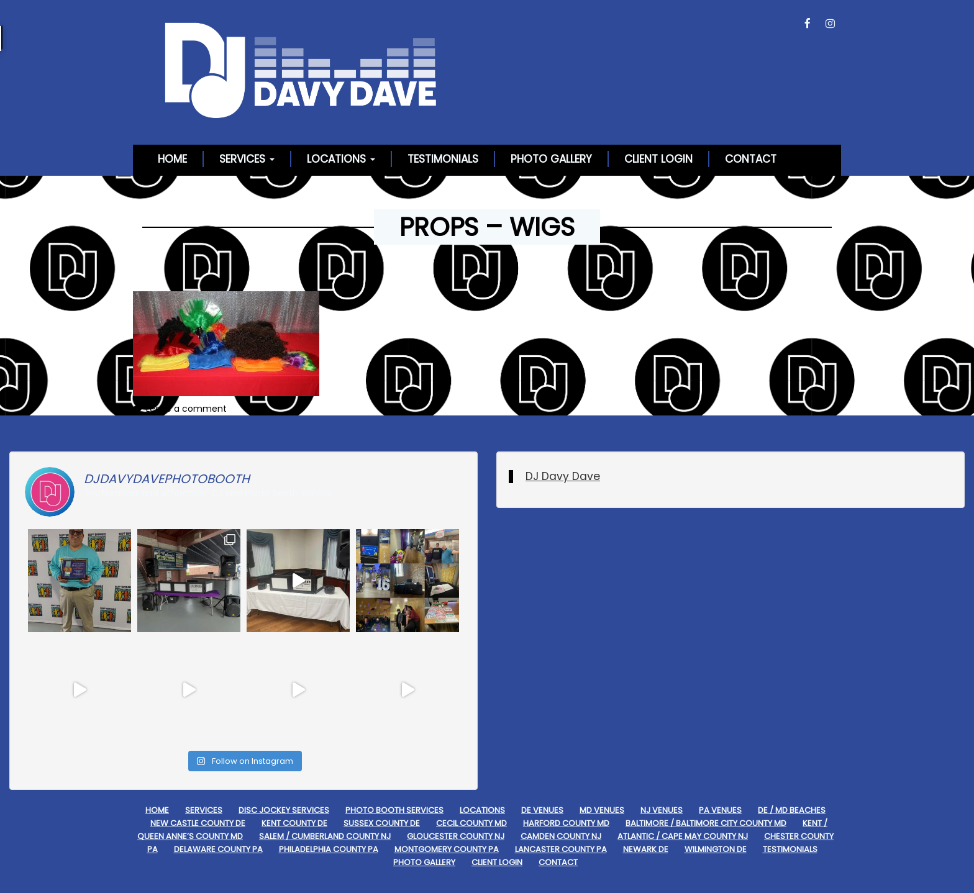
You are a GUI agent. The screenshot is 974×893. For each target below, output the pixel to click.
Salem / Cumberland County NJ (325, 836)
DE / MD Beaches (792, 810)
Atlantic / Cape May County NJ (682, 836)
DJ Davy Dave (563, 476)
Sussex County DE (382, 823)
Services (247, 159)
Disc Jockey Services (284, 810)
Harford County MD (566, 823)
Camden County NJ (561, 836)
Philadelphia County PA (328, 849)
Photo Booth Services (394, 810)
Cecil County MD (471, 823)
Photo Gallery (551, 159)
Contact (750, 159)
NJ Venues (661, 810)
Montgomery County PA (446, 849)
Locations (341, 159)
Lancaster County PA (561, 849)
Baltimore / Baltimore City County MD (706, 823)
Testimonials (442, 159)
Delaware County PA (218, 849)
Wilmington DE (716, 849)
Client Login (658, 159)
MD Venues (602, 810)
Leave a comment (186, 408)
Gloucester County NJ (455, 836)
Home (172, 159)
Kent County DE (294, 823)
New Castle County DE (197, 823)
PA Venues (720, 810)
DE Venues (542, 810)
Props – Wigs (487, 227)
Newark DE (645, 849)
